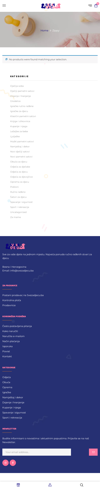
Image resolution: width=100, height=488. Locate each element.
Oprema (7, 387)
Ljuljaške (15, 136)
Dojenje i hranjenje (20, 96)
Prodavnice (9, 305)
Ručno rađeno (18, 192)
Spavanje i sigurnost (21, 202)
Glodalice (15, 101)
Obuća (6, 382)
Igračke (6, 392)
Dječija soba (17, 86)
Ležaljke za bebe (19, 131)
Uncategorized (18, 212)
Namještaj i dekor (20, 146)
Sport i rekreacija (19, 207)
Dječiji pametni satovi (22, 91)
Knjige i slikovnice (20, 121)
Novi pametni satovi (21, 156)
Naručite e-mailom (13, 336)
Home (44, 30)
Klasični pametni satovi (23, 116)
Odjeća (6, 377)
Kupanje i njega (18, 126)
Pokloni (14, 186)
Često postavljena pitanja (17, 326)
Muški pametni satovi (22, 141)
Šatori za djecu (18, 197)
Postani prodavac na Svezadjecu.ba (23, 295)
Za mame (15, 217)
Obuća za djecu (18, 161)
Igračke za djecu (19, 111)
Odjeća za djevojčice (21, 176)
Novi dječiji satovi (20, 151)
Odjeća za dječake (20, 166)
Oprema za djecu (19, 181)
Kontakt (7, 356)
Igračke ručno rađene (21, 106)
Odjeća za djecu (19, 171)
